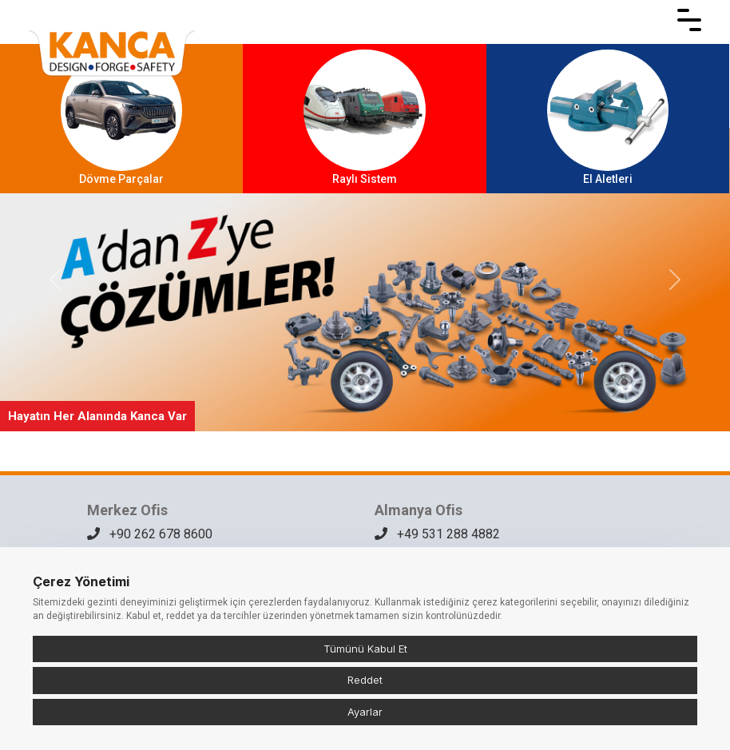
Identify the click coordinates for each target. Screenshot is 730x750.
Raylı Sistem (364, 117)
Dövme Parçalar (121, 117)
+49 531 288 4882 (437, 534)
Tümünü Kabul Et (365, 648)
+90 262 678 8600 (149, 534)
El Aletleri (608, 117)
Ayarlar (365, 711)
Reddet (365, 679)
